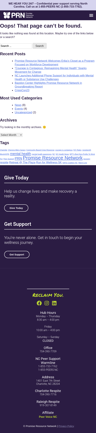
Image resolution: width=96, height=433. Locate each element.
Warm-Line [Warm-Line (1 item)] (82, 163)
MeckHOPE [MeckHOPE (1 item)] (4, 154)
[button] (91, 15)
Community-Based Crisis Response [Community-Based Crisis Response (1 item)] (40, 150)
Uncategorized (23, 112)
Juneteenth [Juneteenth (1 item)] (86, 150)
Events (19, 108)
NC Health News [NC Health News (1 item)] (62, 154)
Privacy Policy (66, 426)
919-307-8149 (48, 405)
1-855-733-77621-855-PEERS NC (48, 368)
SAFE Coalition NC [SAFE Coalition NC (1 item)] (70, 163)
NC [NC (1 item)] (53, 154)
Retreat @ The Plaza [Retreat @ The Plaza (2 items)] (22, 162)
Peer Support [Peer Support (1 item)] (8, 159)
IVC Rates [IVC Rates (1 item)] (77, 150)
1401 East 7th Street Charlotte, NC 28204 (48, 382)
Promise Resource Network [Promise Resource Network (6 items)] (53, 158)
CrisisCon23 (22, 90)
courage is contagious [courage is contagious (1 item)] (64, 150)
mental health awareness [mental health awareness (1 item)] (42, 154)
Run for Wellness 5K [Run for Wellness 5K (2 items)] (49, 162)
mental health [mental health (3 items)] (20, 153)
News (18, 105)
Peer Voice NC (48, 416)
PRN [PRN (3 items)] (18, 158)
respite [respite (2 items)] (4, 162)
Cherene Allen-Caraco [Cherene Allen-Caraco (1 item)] (17, 150)
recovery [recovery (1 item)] (86, 159)
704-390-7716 (48, 394)
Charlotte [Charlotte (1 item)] (3, 150)
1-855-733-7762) (72, 6)
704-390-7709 (48, 351)
